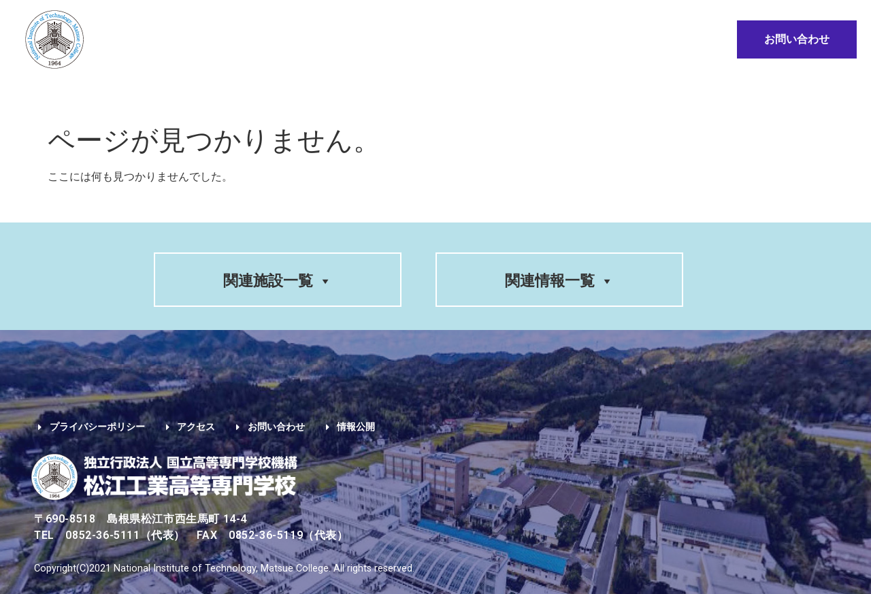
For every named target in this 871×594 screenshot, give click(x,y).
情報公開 (761, 93)
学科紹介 (175, 93)
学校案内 (104, 93)
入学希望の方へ (343, 93)
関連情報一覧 (559, 280)
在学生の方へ (450, 93)
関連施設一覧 (277, 280)
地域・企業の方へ (666, 93)
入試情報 (247, 93)
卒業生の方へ (552, 93)
